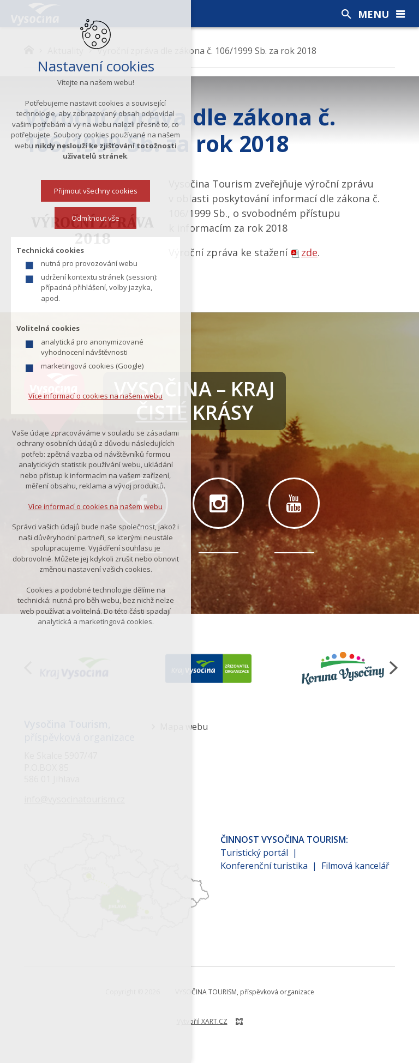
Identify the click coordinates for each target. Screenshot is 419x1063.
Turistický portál (254, 853)
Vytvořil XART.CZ (202, 1021)
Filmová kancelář (355, 866)
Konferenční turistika (264, 866)
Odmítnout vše (95, 218)
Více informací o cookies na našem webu (95, 396)
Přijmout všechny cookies (95, 191)
